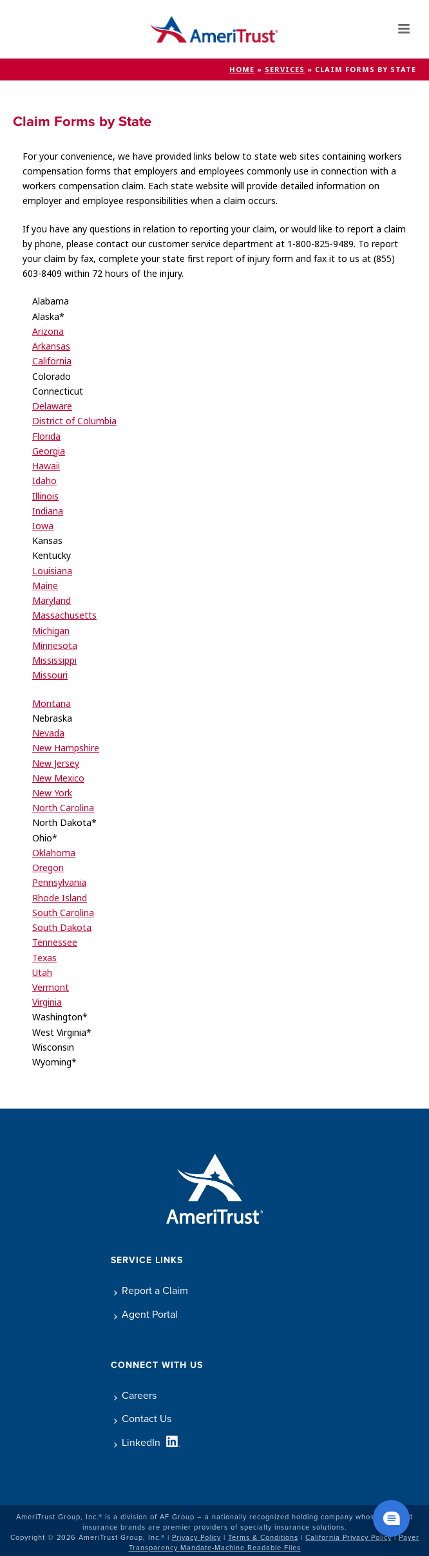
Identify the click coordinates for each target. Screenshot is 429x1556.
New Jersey (55, 763)
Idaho (44, 480)
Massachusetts (64, 615)
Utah (42, 972)
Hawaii (46, 466)
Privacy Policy (196, 1537)
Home (241, 69)
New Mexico (58, 778)
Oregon (48, 867)
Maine (45, 585)
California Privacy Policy (348, 1537)
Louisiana (52, 571)
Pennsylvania (59, 882)
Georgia (48, 451)
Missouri (50, 675)
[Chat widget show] (391, 1518)
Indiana (47, 511)
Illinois (45, 496)
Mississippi (54, 660)
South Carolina (63, 912)
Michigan (51, 630)
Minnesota (54, 645)
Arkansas (51, 346)
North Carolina (63, 807)
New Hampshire (65, 748)
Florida (46, 436)
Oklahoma (53, 853)
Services (285, 69)
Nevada (48, 733)
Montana (51, 703)
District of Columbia (74, 421)
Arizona (48, 331)
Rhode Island (59, 898)
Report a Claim (151, 1290)
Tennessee (54, 942)
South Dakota (61, 927)
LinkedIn (137, 1442)
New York (52, 793)
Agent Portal (146, 1314)
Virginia (47, 1002)
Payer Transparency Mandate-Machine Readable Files (274, 1542)
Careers (135, 1395)
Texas (44, 957)
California (52, 361)
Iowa (42, 526)
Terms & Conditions (263, 1537)
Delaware (52, 406)
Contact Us (142, 1418)
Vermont (50, 987)
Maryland (51, 600)
